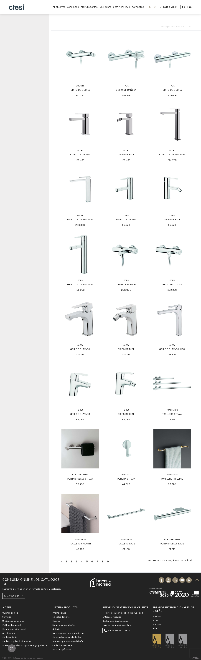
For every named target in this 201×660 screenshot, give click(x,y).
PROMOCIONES (59, 613)
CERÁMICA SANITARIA (62, 645)
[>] (113, 562)
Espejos (56, 621)
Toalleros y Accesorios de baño (68, 641)
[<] (61, 562)
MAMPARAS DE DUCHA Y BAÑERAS (68, 633)
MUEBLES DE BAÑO (61, 617)
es (186, 7)
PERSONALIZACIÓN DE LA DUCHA (66, 637)
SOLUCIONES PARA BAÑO (63, 625)
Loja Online (168, 7)
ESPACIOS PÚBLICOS (61, 649)
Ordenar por (165, 26)
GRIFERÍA (56, 629)
